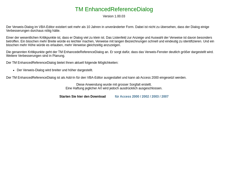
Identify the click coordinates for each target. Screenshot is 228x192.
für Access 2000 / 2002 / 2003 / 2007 (142, 96)
